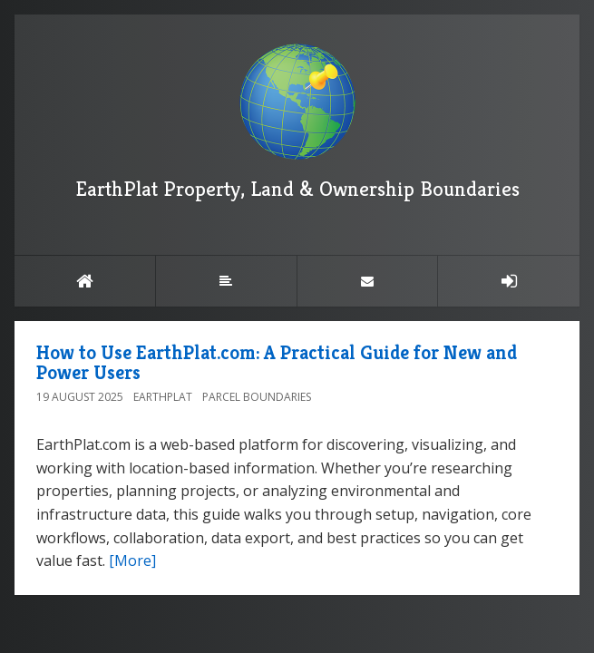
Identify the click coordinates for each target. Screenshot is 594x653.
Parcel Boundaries (256, 396)
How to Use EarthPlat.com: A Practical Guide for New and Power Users (276, 362)
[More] (132, 560)
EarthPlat (162, 396)
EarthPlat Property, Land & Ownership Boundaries (297, 123)
